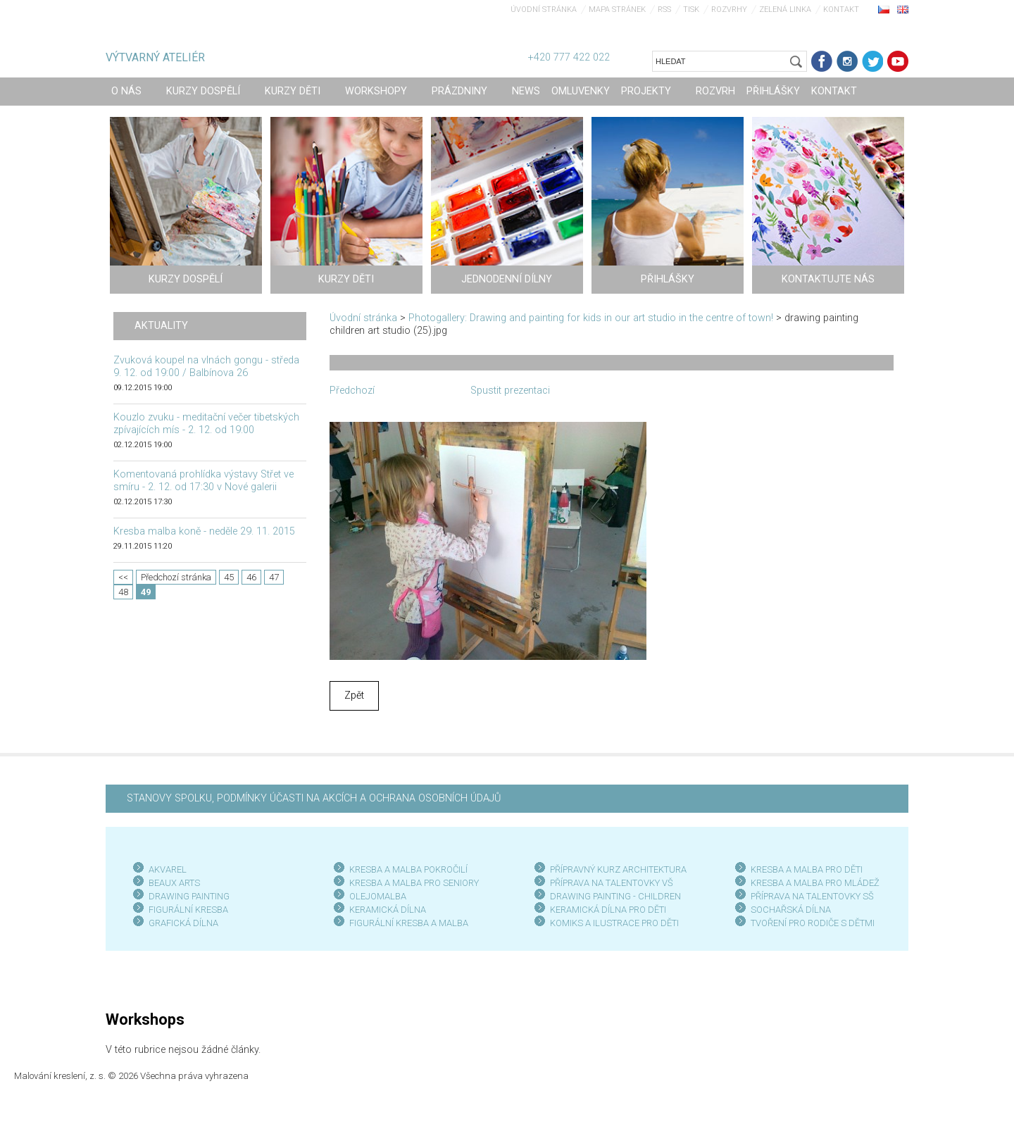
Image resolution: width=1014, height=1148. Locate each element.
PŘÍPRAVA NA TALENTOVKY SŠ (812, 896)
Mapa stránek (617, 9)
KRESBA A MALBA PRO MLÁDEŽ (815, 883)
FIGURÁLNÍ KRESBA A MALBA (408, 923)
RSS (664, 9)
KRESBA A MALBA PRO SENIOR (411, 883)
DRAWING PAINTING (189, 896)
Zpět (354, 695)
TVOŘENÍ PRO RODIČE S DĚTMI (813, 923)
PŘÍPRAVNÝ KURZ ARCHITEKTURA (618, 869)
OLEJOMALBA (377, 896)
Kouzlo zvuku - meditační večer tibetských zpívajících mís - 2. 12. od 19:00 (206, 423)
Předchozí (352, 391)
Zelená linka (785, 9)
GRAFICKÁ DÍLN (181, 923)
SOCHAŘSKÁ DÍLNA (791, 909)
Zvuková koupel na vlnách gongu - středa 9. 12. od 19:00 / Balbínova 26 (206, 366)
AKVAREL (168, 869)
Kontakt (841, 9)
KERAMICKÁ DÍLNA (387, 909)
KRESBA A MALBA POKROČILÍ (408, 869)
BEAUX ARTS (174, 883)
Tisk (691, 9)
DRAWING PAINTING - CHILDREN (615, 896)
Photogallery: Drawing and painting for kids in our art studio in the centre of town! (590, 318)
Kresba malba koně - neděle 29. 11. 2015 (204, 531)
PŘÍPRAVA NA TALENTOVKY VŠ (611, 883)
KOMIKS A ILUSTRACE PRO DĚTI (614, 923)
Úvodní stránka (544, 9)
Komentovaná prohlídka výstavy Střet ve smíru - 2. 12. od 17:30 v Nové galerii (203, 480)
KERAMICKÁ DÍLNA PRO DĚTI (608, 909)
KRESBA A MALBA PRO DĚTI (807, 869)
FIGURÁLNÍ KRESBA (188, 909)
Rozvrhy (729, 9)
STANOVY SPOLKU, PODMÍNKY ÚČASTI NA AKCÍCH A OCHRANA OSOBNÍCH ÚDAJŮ (314, 798)
